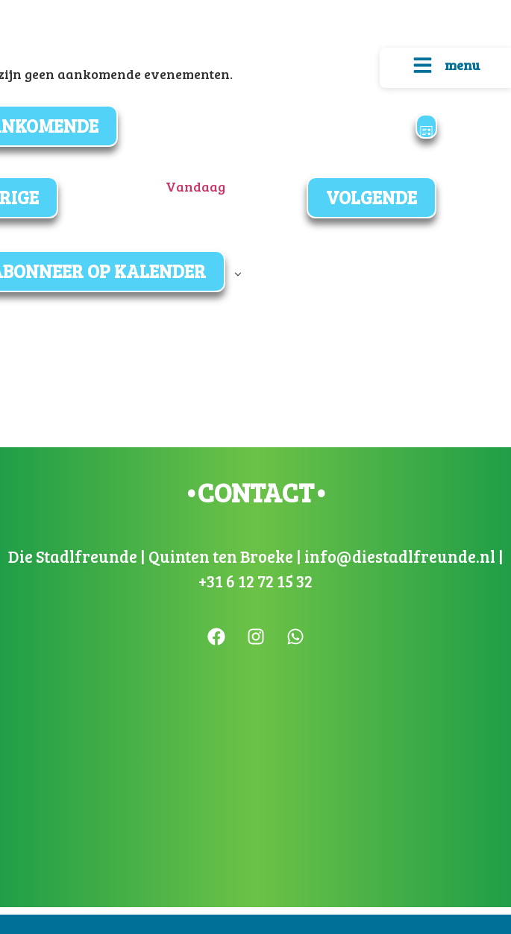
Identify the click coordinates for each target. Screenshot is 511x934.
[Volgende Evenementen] (371, 197)
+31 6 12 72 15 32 (255, 580)
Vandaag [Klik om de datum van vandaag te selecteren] (195, 186)
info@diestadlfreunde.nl (398, 556)
